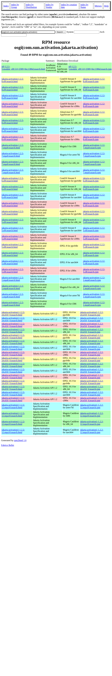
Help (106, 6)
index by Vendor (50, 5)
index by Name (84, 5)
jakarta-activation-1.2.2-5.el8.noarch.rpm (94, 245)
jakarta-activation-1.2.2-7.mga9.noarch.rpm (94, 146)
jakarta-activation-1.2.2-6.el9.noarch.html (13, 179)
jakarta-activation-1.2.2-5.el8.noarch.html (13, 245)
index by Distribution (31, 5)
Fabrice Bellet (7, 445)
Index (6, 6)
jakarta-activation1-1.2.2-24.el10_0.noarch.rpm (91, 313)
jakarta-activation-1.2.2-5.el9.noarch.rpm (94, 212)
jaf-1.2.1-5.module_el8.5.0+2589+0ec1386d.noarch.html (23, 67)
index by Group (15, 5)
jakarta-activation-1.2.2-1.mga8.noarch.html (13, 278)
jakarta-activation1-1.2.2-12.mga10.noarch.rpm (91, 406)
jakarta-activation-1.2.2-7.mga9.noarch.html (13, 146)
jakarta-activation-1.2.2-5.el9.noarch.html (13, 212)
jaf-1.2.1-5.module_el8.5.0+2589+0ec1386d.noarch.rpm (90, 67)
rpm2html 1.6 (20, 440)
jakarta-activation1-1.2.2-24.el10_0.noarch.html (13, 313)
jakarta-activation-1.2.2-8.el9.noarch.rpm (94, 80)
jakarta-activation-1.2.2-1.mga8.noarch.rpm (94, 278)
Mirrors (98, 6)
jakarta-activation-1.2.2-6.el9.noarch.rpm (94, 179)
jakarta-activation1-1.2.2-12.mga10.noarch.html (13, 406)
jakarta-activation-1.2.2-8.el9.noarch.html (13, 80)
